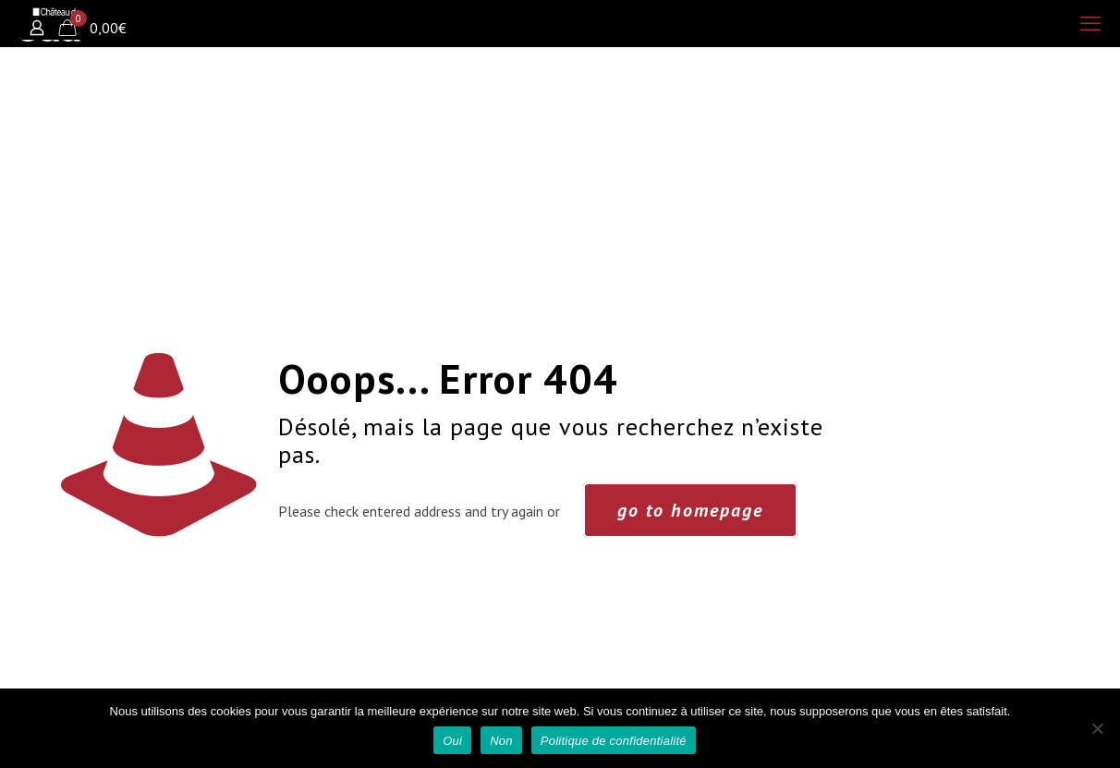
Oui (452, 741)
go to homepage (690, 510)
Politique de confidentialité (614, 741)
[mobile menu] (1090, 23)
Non (501, 741)
